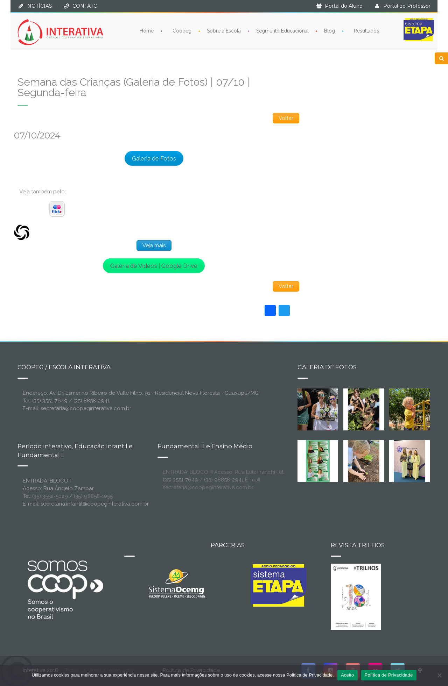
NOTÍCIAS (39, 6)
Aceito (347, 675)
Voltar (286, 118)
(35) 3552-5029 (50, 496)
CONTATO (85, 6)
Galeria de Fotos (154, 158)
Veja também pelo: (42, 191)
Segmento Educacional (282, 31)
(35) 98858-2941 (224, 480)
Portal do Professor (406, 6)
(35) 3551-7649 (180, 480)
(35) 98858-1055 (93, 496)
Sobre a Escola (224, 31)
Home (147, 31)
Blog (329, 31)
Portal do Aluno (344, 6)
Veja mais (154, 245)
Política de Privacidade (389, 675)
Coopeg (182, 31)
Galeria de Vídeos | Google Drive (153, 265)
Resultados (366, 31)
